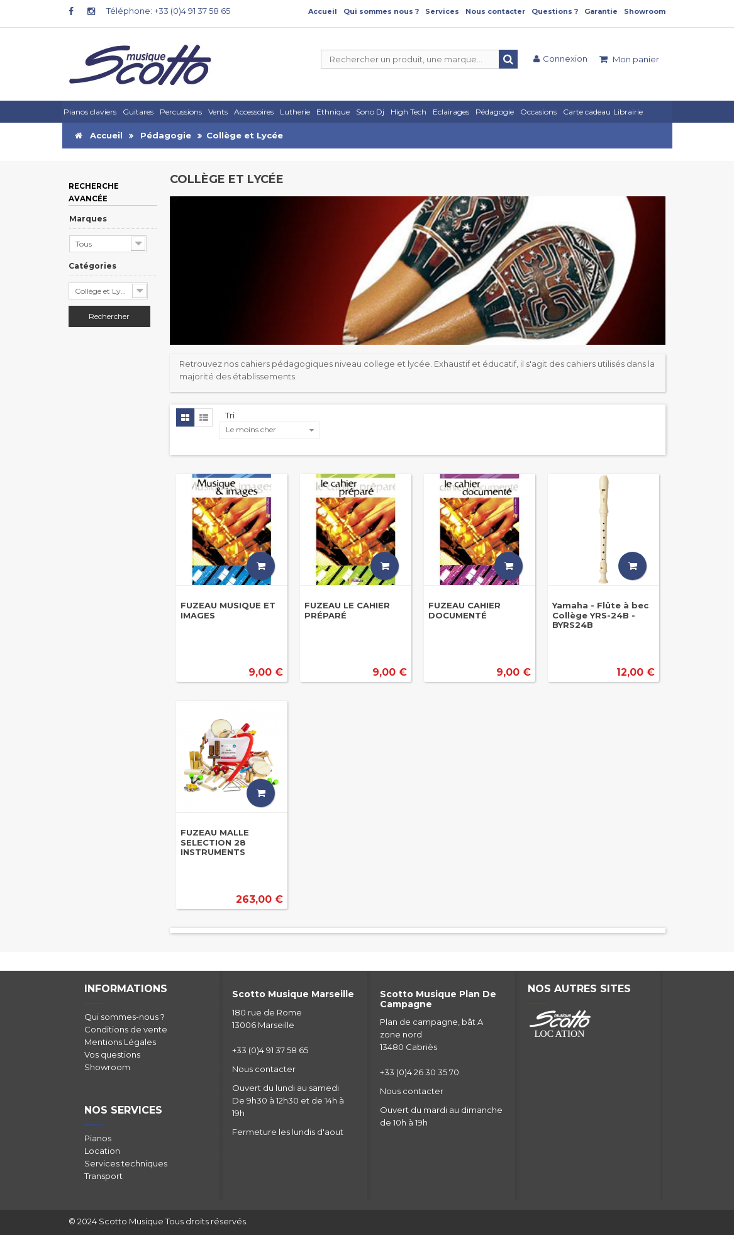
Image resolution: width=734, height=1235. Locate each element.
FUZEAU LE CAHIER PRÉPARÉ (347, 610)
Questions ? (554, 11)
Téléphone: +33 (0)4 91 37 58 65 (168, 11)
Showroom (644, 11)
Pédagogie (165, 135)
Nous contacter (495, 11)
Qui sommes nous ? (381, 11)
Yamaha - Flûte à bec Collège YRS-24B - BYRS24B (600, 615)
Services (442, 11)
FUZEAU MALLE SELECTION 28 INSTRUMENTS (215, 842)
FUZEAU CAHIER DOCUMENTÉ (464, 610)
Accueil (322, 11)
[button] (452, 112)
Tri (230, 415)
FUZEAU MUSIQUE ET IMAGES (228, 610)
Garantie (601, 11)
